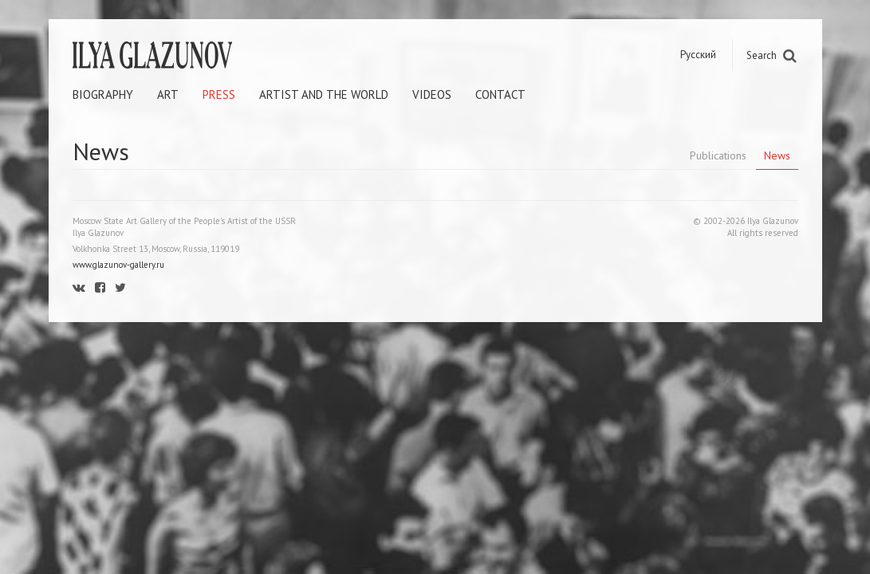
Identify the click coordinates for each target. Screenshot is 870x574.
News (777, 155)
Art (168, 94)
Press (219, 94)
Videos (431, 94)
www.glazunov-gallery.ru (118, 264)
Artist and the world (323, 94)
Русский (698, 54)
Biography (103, 94)
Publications (718, 155)
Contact (500, 94)
